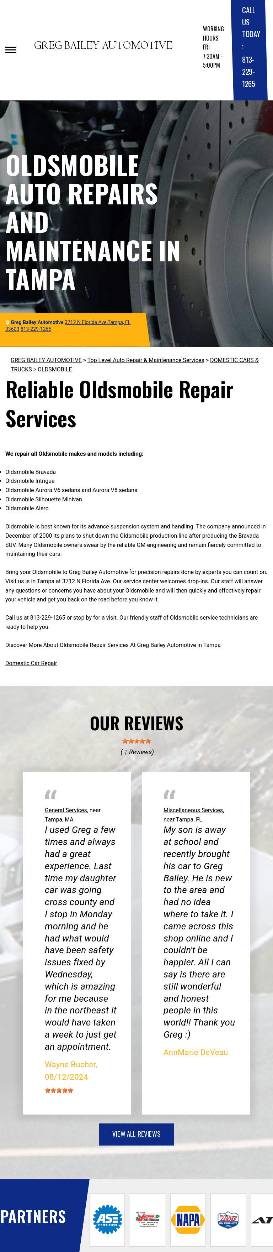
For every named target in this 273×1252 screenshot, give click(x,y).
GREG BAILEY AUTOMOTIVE (46, 360)
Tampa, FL (189, 819)
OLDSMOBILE (55, 369)
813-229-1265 (248, 71)
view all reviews (136, 1133)
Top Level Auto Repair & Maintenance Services (145, 360)
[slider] (136, 741)
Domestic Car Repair (31, 663)
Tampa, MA (59, 819)
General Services (66, 810)
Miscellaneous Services (193, 810)
